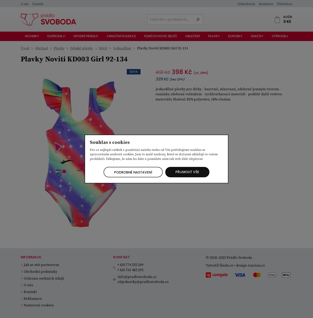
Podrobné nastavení (132, 172)
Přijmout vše (189, 172)
